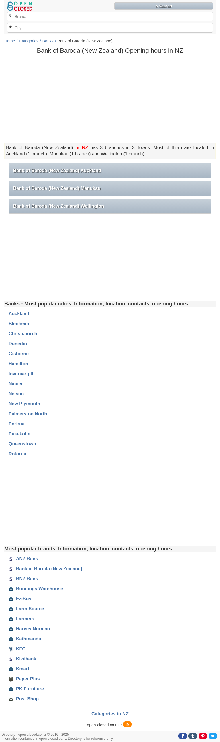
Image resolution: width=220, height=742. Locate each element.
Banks (48, 41)
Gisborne (19, 353)
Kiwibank (22, 659)
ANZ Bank (23, 558)
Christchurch (23, 333)
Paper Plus (24, 679)
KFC (17, 649)
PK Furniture (26, 689)
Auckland (19, 313)
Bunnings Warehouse (36, 588)
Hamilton (18, 363)
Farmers (21, 618)
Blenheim (19, 323)
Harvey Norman (29, 629)
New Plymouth (24, 403)
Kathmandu (25, 639)
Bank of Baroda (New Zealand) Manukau (57, 188)
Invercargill (21, 373)
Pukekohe (19, 433)
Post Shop (24, 699)
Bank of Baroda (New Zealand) (45, 568)
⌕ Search (163, 6)
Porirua (17, 423)
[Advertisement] (110, 98)
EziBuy (20, 598)
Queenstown (22, 443)
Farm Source (26, 608)
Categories (28, 41)
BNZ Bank (23, 578)
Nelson (16, 393)
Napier (16, 383)
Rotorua (17, 453)
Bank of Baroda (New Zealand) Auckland (57, 170)
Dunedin (18, 343)
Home (9, 41)
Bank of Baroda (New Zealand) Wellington (58, 206)
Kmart (19, 669)
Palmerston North (28, 413)
